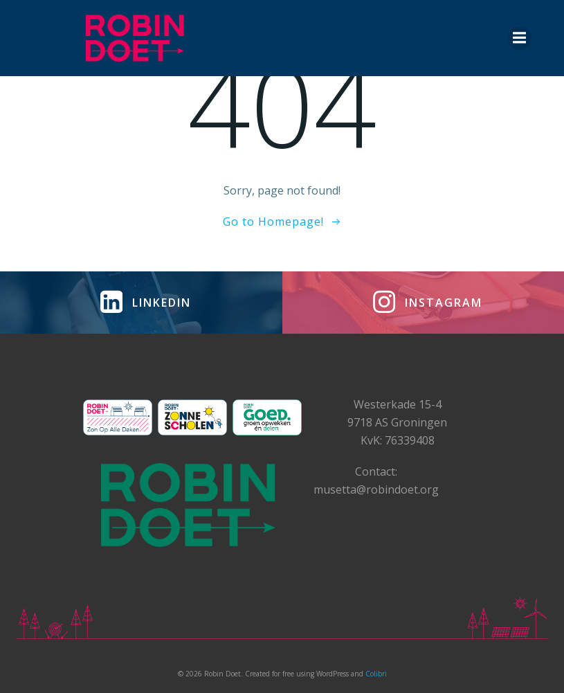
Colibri (376, 673)
